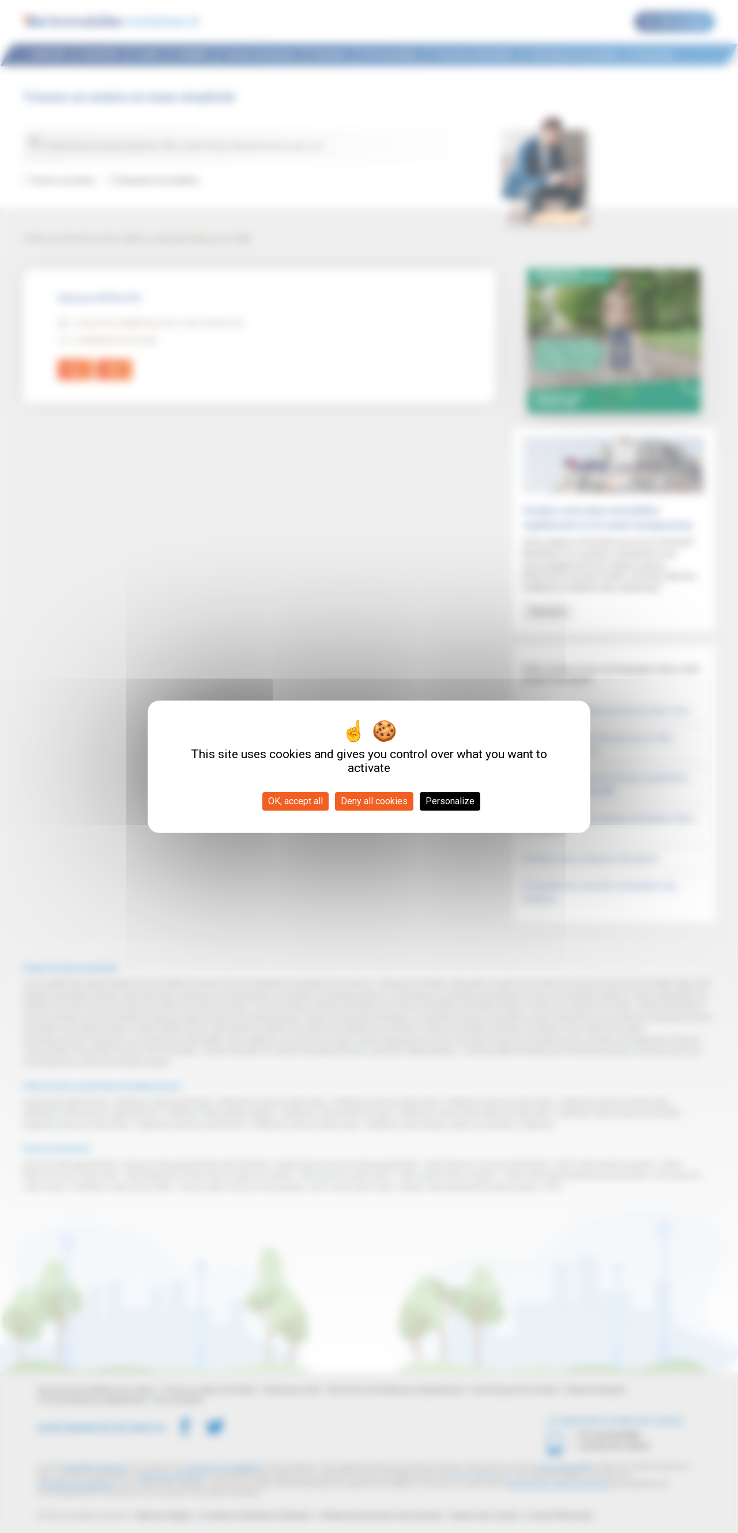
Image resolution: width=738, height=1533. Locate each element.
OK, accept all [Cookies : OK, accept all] (295, 801)
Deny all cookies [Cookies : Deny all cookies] (374, 801)
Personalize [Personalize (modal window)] (450, 801)
